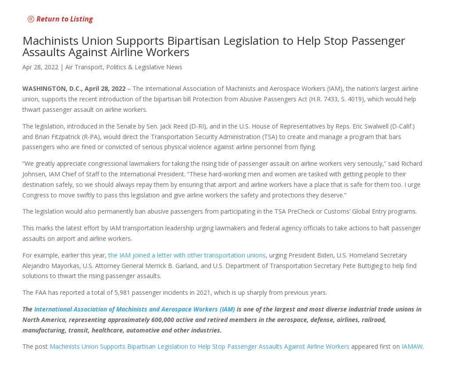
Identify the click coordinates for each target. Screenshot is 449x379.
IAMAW (412, 346)
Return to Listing (64, 19)
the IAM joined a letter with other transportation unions (187, 255)
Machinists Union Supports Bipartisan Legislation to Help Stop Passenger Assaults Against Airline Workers (199, 346)
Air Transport (84, 67)
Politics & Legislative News (144, 67)
